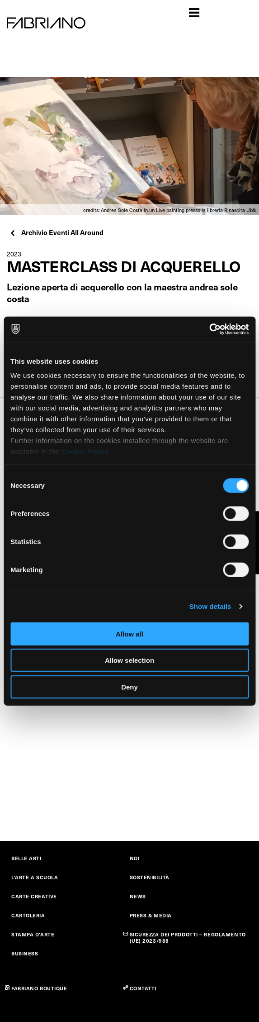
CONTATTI (143, 988)
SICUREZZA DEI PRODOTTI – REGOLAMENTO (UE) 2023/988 (188, 937)
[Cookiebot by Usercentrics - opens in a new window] (209, 329)
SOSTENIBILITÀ (150, 877)
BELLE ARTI (26, 858)
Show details (210, 606)
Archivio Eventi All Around (56, 232)
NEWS (138, 896)
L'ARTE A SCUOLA (34, 877)
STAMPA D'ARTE (32, 934)
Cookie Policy (85, 451)
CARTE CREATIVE (34, 896)
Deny (129, 686)
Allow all (129, 633)
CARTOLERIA (28, 915)
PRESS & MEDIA (151, 915)
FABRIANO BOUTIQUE (39, 988)
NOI (135, 858)
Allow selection (129, 660)
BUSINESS (24, 953)
